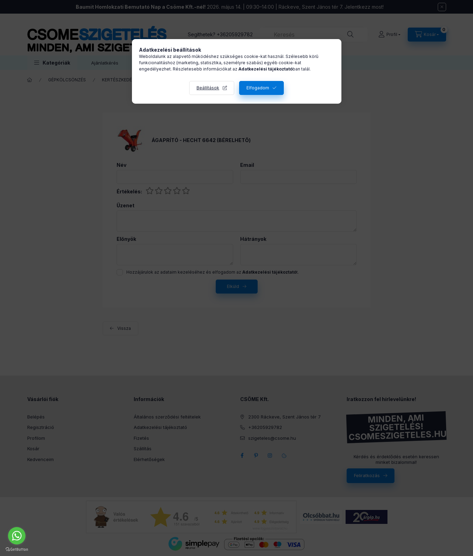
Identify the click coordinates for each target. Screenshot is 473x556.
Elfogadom (257, 87)
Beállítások (208, 87)
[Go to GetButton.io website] (17, 549)
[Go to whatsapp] (16, 535)
